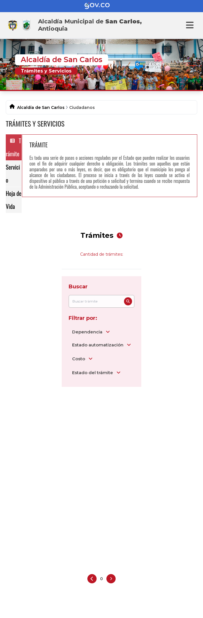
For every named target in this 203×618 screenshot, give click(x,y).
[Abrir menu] (189, 25)
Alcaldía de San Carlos (41, 107)
